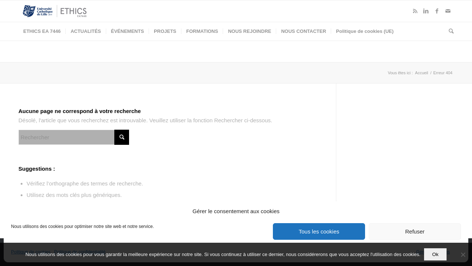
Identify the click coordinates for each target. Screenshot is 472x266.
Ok (435, 254)
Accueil (421, 73)
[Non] (462, 254)
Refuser (415, 231)
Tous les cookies (319, 231)
